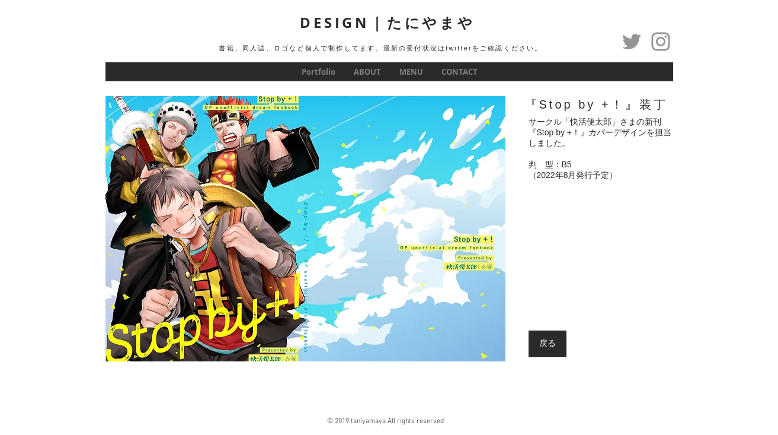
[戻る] (547, 344)
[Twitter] (631, 41)
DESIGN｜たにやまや (387, 22)
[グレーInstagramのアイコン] (660, 41)
